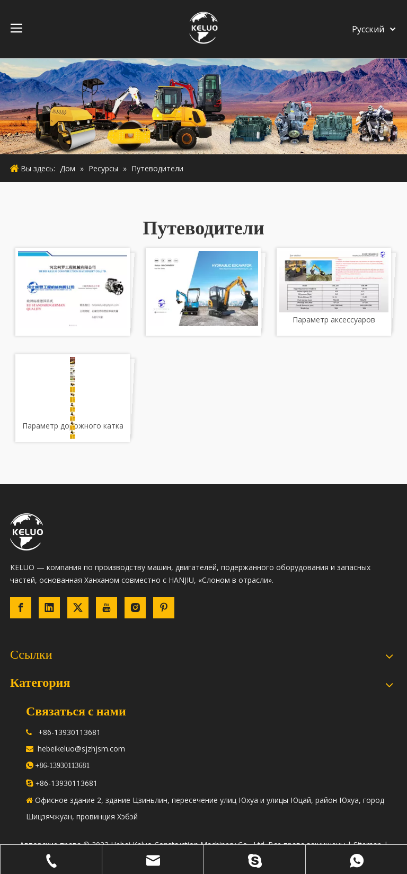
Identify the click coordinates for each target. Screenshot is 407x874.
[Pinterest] (163, 607)
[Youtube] (106, 607)
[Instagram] (135, 607)
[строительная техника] (203, 106)
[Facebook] (20, 607)
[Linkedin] (49, 607)
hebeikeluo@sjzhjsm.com (81, 749)
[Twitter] (78, 607)
